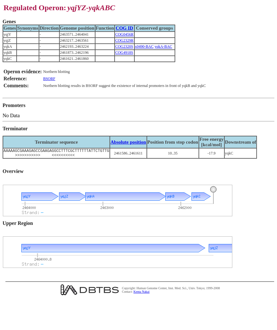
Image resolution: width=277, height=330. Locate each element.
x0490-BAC (144, 46)
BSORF (49, 78)
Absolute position (128, 142)
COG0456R (124, 34)
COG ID (124, 28)
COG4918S (124, 52)
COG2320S (124, 46)
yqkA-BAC (163, 46)
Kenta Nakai (141, 293)
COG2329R (124, 40)
